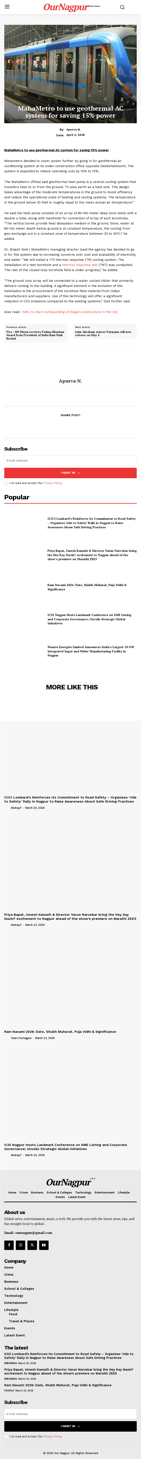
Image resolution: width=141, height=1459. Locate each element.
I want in (70, 473)
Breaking (10, 1363)
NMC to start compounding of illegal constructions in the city (70, 312)
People (9, 1390)
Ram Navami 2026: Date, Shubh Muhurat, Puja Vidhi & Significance (60, 1032)
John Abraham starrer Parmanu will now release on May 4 (103, 333)
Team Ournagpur (21, 1038)
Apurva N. (73, 129)
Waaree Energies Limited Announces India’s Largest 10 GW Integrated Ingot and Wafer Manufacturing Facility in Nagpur (90, 651)
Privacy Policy (52, 483)
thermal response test (80, 265)
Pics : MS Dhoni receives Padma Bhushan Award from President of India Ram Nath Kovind (35, 335)
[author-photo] (7, 807)
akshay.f (16, 807)
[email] (70, 460)
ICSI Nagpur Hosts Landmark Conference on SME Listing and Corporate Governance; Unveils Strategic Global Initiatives (89, 619)
